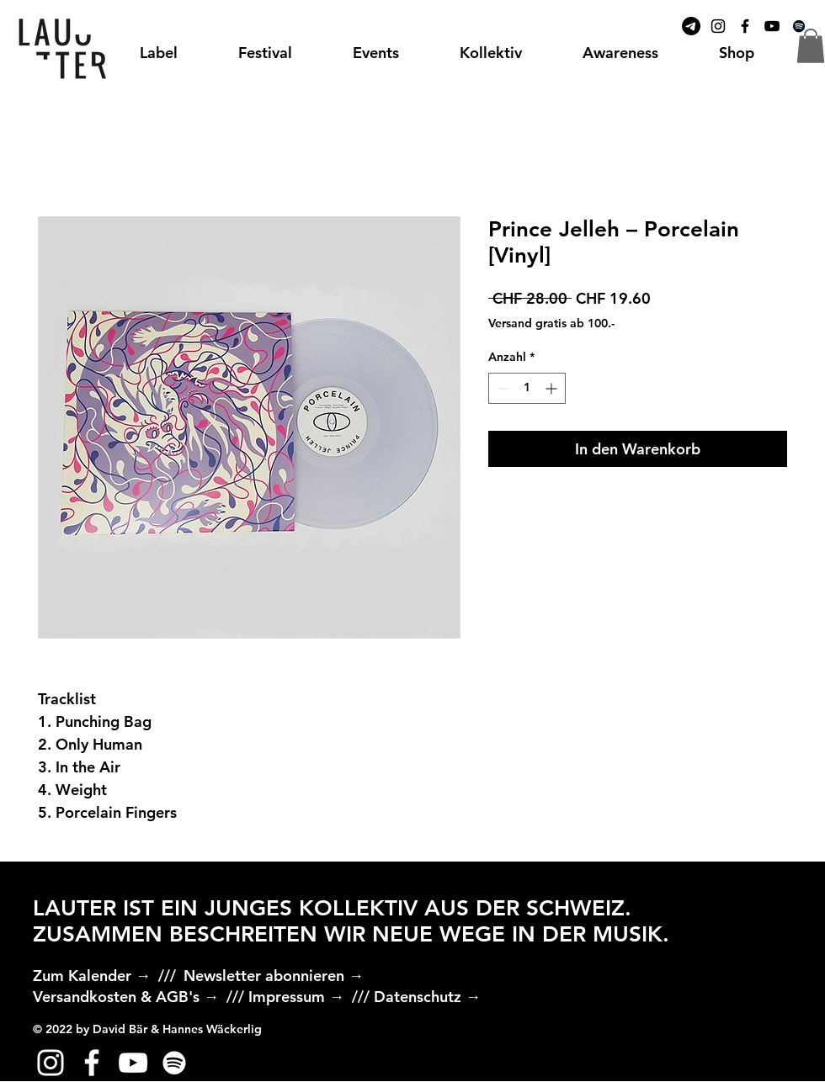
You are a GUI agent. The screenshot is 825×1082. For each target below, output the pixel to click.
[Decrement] (501, 388)
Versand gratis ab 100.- (551, 323)
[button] (810, 46)
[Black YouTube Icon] (772, 26)
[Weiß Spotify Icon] (174, 1062)
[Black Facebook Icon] (745, 26)
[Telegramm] (691, 26)
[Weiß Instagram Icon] (50, 1062)
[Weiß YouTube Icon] (133, 1062)
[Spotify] (799, 26)
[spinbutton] (527, 388)
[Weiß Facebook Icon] (91, 1062)
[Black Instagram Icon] (718, 26)
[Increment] (552, 388)
